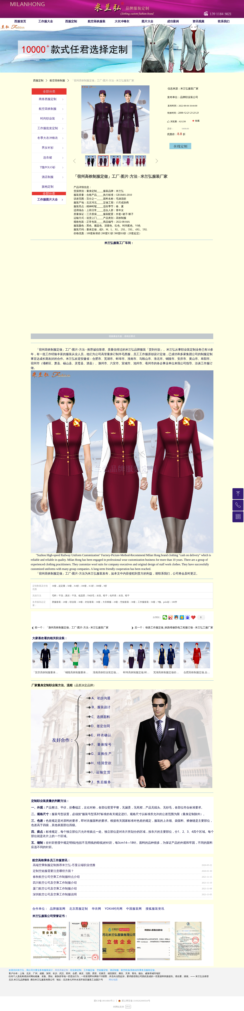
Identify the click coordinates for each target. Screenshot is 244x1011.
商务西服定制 (61, 970)
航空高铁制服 (57, 80)
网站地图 (113, 979)
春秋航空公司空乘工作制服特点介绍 (56, 877)
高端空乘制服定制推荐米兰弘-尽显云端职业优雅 (64, 865)
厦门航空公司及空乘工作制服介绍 (55, 889)
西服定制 (38, 80)
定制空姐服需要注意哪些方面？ (53, 871)
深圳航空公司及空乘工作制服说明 (55, 894)
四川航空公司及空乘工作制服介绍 (55, 883)
